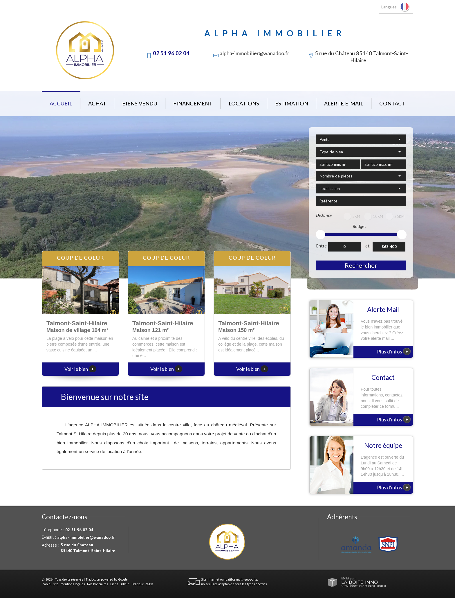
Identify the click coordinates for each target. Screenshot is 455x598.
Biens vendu (139, 103)
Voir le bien (80, 369)
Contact (392, 103)
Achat (97, 103)
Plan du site (50, 584)
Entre (321, 246)
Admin (124, 584)
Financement (192, 103)
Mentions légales (73, 584)
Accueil (61, 103)
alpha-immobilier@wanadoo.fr (254, 53)
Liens (114, 584)
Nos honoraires (97, 584)
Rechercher (361, 265)
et (367, 246)
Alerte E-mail (343, 103)
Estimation (291, 103)
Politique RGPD (142, 584)
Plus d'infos (394, 351)
